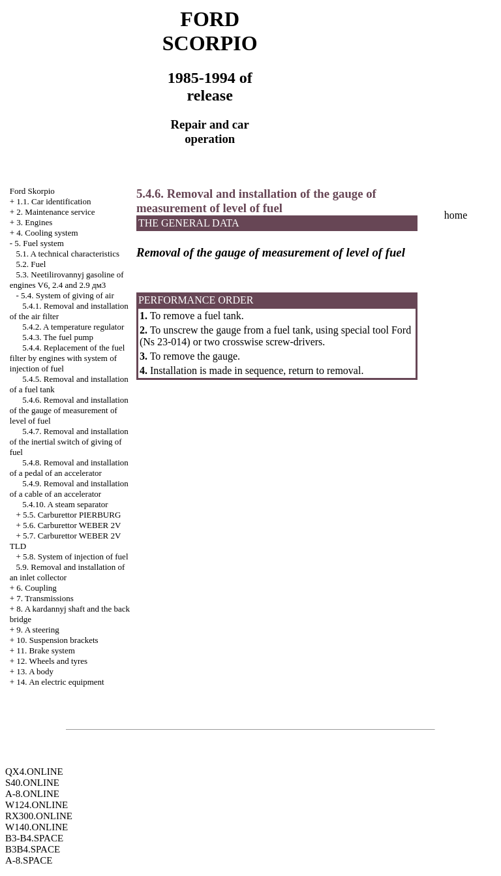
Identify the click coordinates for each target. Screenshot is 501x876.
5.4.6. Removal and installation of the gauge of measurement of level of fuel (69, 410)
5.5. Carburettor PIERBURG (72, 515)
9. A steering (37, 629)
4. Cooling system (47, 233)
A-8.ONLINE (32, 794)
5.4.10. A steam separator (65, 504)
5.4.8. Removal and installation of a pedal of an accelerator (69, 468)
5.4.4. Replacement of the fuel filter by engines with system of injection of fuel (67, 358)
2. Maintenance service (55, 212)
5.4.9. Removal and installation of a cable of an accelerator (69, 488)
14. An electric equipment (60, 682)
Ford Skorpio (32, 191)
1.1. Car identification (53, 201)
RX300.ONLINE (38, 816)
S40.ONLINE (32, 782)
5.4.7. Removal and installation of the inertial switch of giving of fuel (69, 441)
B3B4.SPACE (32, 849)
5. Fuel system (38, 243)
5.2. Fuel (31, 264)
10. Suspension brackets (57, 640)
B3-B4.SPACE (34, 838)
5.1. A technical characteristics (67, 253)
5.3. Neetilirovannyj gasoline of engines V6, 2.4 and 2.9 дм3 (67, 280)
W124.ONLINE (36, 805)
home (456, 215)
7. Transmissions (44, 598)
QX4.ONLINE (34, 771)
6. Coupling (36, 588)
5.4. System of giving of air (67, 295)
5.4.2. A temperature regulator (73, 327)
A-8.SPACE (28, 860)
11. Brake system (45, 650)
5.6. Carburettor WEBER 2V (72, 525)
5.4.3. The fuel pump (57, 337)
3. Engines (34, 222)
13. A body (34, 671)
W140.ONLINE (36, 827)
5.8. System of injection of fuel (75, 556)
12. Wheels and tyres (51, 661)
